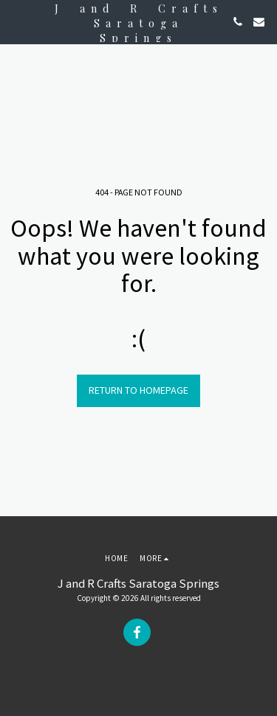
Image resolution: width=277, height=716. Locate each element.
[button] (16, 21)
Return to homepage (138, 390)
